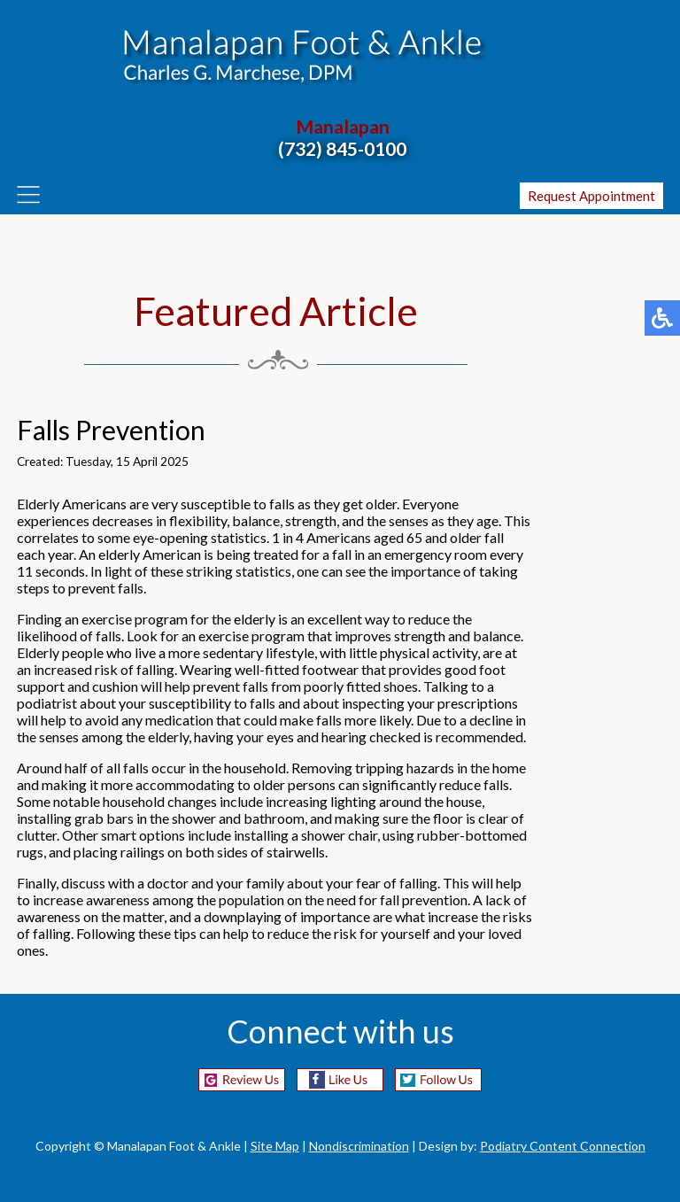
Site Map (275, 1145)
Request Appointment (591, 196)
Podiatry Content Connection (562, 1145)
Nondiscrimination (359, 1145)
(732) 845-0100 (342, 148)
